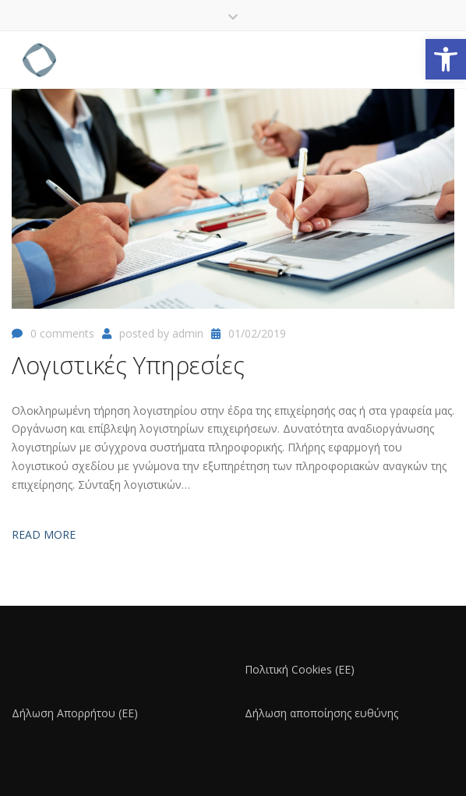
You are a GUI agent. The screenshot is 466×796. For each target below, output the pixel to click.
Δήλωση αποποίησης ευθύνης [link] (321, 713)
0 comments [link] (62, 333)
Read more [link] (44, 534)
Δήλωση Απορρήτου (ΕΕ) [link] (75, 713)
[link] (445, 59)
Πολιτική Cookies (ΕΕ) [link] (300, 669)
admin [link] (187, 333)
